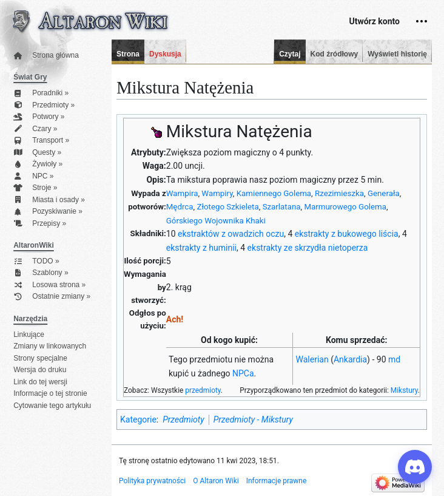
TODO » (36, 261)
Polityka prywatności (152, 481)
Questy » (37, 153)
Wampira (182, 193)
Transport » (41, 140)
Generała (384, 193)
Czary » (35, 129)
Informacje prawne (276, 481)
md (394, 359)
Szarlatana (282, 206)
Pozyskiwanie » (47, 212)
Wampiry (216, 193)
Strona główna (46, 55)
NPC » (33, 176)
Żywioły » (37, 164)
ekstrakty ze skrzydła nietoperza (307, 248)
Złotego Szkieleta (227, 206)
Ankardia (350, 359)
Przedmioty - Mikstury (253, 419)
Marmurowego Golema (345, 206)
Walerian (312, 359)
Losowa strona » (49, 285)
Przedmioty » (44, 105)
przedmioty (203, 390)
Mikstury (404, 390)
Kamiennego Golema (274, 193)
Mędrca (179, 206)
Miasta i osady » (49, 200)
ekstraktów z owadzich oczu (231, 234)
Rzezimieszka (339, 193)
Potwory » (38, 117)
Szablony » (40, 273)
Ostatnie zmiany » (51, 297)
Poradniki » (41, 93)
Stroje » (35, 188)
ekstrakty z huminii (201, 248)
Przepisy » (39, 224)
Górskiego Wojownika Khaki (216, 220)
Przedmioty (183, 419)
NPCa (243, 373)
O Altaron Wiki (215, 481)
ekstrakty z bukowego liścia (347, 234)
